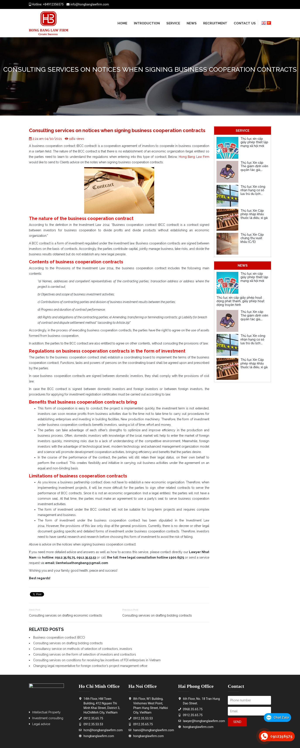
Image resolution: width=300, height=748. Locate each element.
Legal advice (41, 724)
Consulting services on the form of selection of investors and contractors (84, 654)
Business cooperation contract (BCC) (59, 637)
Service (173, 23)
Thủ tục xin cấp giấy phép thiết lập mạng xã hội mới (254, 142)
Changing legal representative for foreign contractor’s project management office (90, 666)
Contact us (245, 23)
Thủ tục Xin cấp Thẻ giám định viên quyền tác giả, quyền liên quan (254, 168)
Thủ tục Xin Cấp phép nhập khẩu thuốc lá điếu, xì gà (254, 214)
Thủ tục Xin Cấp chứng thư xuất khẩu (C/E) (252, 238)
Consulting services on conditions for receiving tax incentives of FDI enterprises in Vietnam (97, 660)
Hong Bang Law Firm (194, 156)
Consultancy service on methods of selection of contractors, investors (82, 649)
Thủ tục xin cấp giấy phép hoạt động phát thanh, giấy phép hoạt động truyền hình (240, 301)
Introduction (147, 23)
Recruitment (215, 23)
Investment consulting (47, 718)
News (192, 23)
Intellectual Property (46, 712)
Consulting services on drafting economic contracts (65, 615)
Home (122, 23)
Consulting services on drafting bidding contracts (157, 615)
